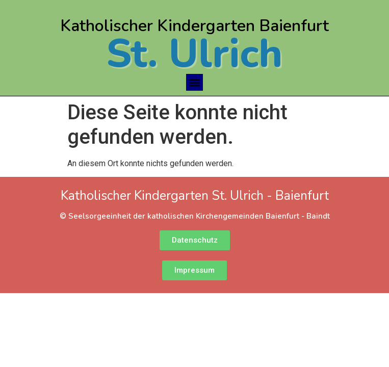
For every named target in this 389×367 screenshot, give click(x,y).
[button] (194, 82)
